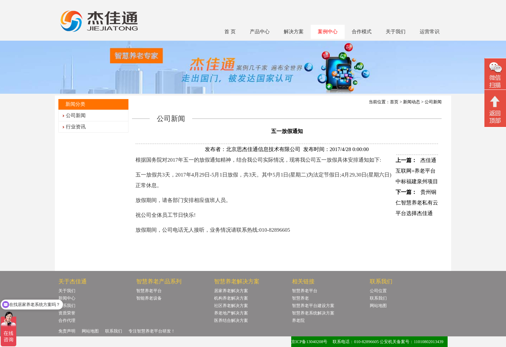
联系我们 (66, 305)
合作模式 (362, 31)
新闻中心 (66, 298)
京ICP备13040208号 (309, 341)
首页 (394, 101)
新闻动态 (411, 101)
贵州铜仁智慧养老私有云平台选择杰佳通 (417, 202)
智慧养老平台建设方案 (313, 305)
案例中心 (328, 31)
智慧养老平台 (149, 290)
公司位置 (378, 290)
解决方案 (294, 31)
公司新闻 (76, 115)
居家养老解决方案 (231, 290)
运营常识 (429, 31)
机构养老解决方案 (231, 298)
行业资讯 (76, 126)
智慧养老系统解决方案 (313, 313)
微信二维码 (495, 75)
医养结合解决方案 (231, 320)
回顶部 (495, 109)
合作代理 (66, 320)
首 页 (230, 31)
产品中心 (260, 31)
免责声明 (66, 331)
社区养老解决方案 (231, 305)
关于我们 (396, 31)
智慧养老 (300, 298)
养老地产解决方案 (231, 313)
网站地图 (378, 305)
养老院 (298, 320)
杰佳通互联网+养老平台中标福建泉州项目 (417, 170)
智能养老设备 (149, 298)
